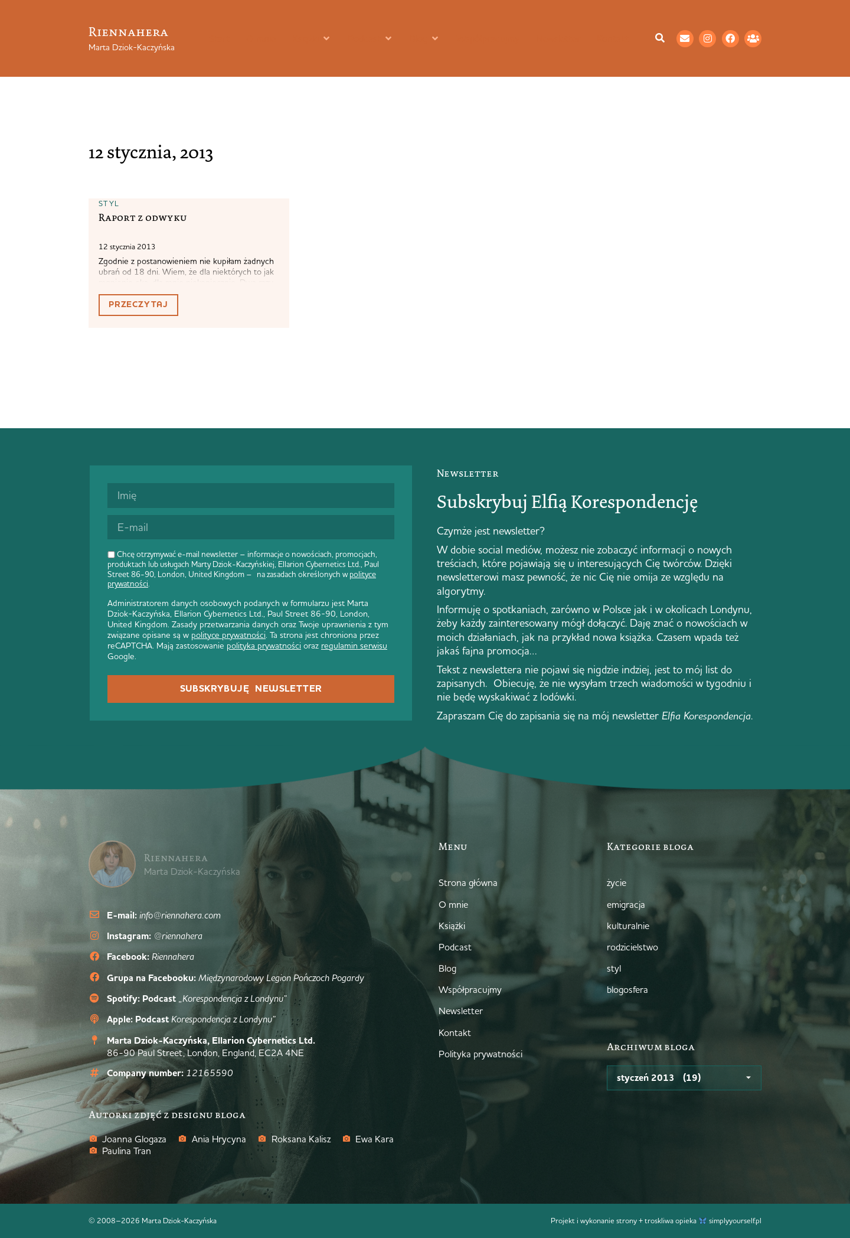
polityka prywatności (264, 645)
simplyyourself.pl (735, 1220)
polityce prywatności (228, 635)
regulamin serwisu (354, 645)
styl (109, 203)
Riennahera (128, 31)
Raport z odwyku (143, 217)
